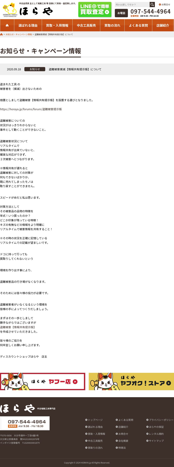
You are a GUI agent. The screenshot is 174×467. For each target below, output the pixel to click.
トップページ (95, 420)
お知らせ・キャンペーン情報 (19, 34)
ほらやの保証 (156, 427)
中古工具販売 (86, 25)
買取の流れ (112, 25)
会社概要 (123, 440)
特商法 (122, 447)
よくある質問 (138, 25)
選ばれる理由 (28, 25)
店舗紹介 (162, 25)
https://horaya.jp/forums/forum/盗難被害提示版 (31, 109)
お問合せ (165, 4)
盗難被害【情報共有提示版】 (18, 327)
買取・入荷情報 (57, 25)
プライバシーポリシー (161, 420)
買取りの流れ (95, 447)
